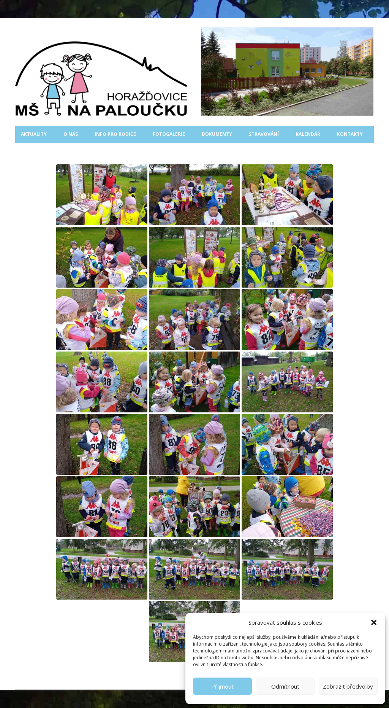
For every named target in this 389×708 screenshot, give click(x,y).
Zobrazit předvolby (348, 686)
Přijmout (222, 686)
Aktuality (34, 134)
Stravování (264, 134)
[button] (374, 622)
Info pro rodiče (115, 134)
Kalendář (308, 134)
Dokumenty (217, 134)
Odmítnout (285, 686)
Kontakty (350, 134)
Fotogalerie (169, 134)
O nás (70, 134)
